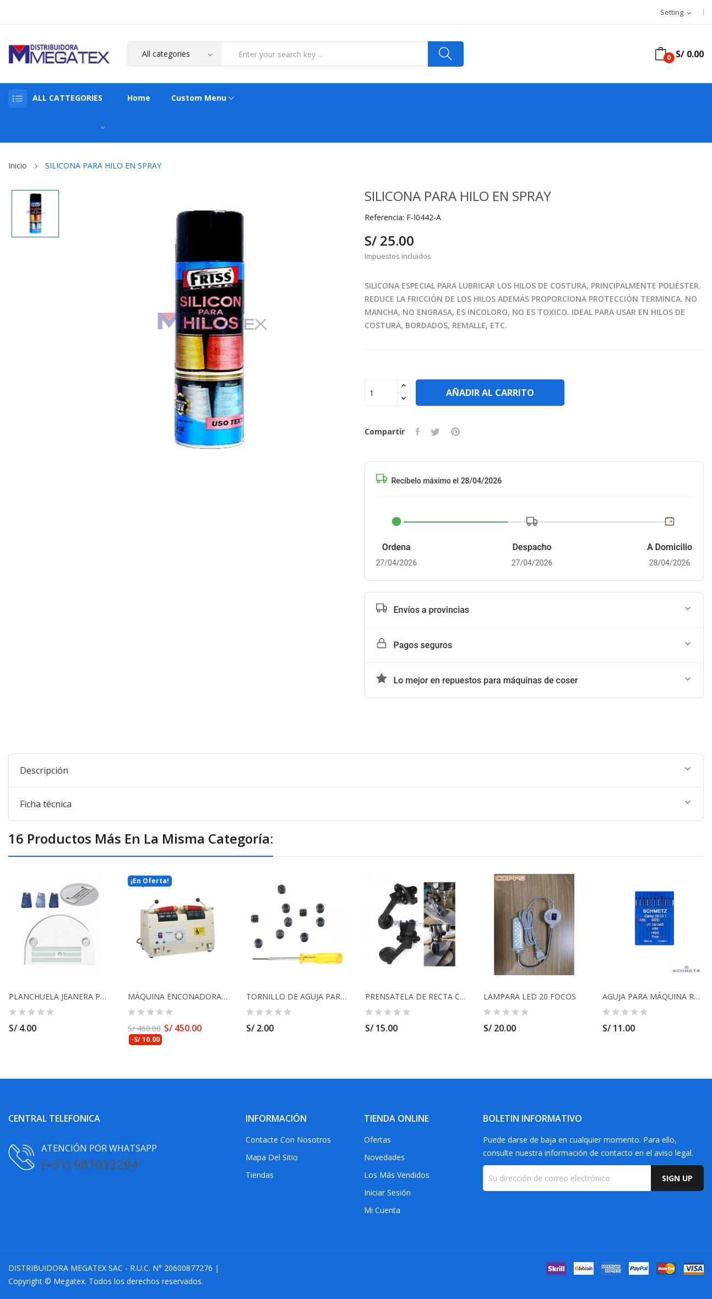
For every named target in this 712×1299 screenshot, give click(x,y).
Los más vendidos (397, 1175)
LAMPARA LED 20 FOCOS (529, 997)
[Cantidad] (381, 392)
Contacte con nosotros (288, 1139)
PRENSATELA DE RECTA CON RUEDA (415, 997)
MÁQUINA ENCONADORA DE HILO (178, 997)
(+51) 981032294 (89, 1164)
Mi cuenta (382, 1210)
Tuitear (435, 431)
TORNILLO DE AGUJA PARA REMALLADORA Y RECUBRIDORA (296, 997)
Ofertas (377, 1139)
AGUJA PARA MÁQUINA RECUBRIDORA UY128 (653, 997)
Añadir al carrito (490, 393)
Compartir (417, 431)
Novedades (384, 1157)
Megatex (69, 1281)
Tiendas (260, 1175)
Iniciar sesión (387, 1192)
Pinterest (455, 431)
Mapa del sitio (272, 1157)
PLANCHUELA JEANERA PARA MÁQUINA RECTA (59, 997)
